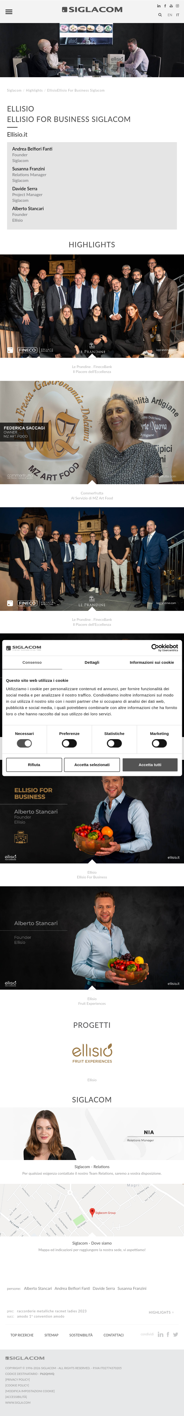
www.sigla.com (18, 1402)
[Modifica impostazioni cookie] (30, 1391)
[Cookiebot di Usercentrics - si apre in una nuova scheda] (155, 648)
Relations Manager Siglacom (29, 177)
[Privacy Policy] (17, 1379)
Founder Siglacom (20, 157)
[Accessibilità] (16, 1396)
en (170, 15)
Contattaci (114, 1335)
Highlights (34, 90)
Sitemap (51, 1335)
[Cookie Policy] (17, 1385)
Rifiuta (34, 764)
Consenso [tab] (32, 662)
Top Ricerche (22, 1335)
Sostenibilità (81, 1335)
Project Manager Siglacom (27, 197)
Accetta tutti (150, 764)
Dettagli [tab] (92, 662)
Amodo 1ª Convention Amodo (40, 1316)
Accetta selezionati (92, 764)
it (177, 15)
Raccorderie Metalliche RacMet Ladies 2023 (52, 1311)
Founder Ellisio (20, 217)
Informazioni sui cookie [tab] (152, 662)
